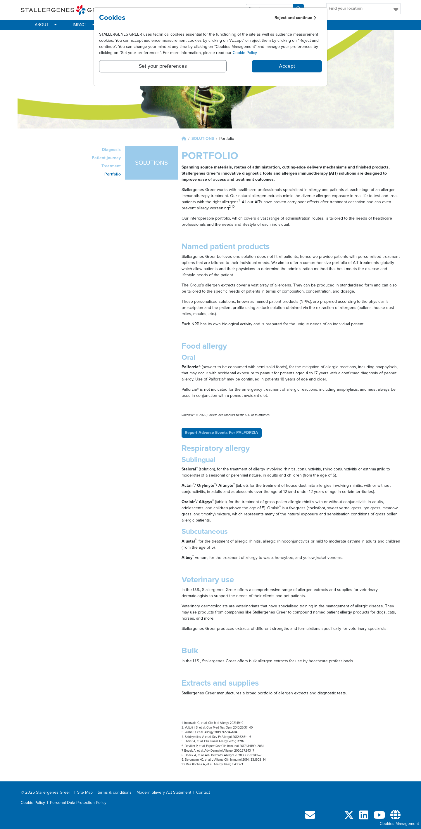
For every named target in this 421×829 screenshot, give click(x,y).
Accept (287, 66)
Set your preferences (163, 66)
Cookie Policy (245, 53)
